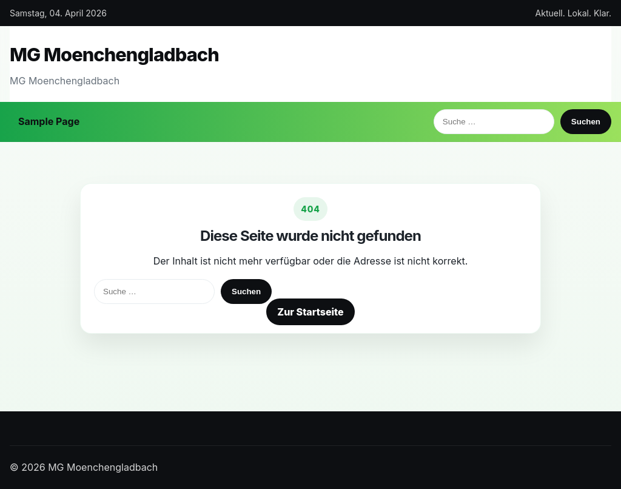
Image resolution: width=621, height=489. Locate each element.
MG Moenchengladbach (114, 54)
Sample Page (48, 121)
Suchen (585, 121)
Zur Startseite (310, 312)
